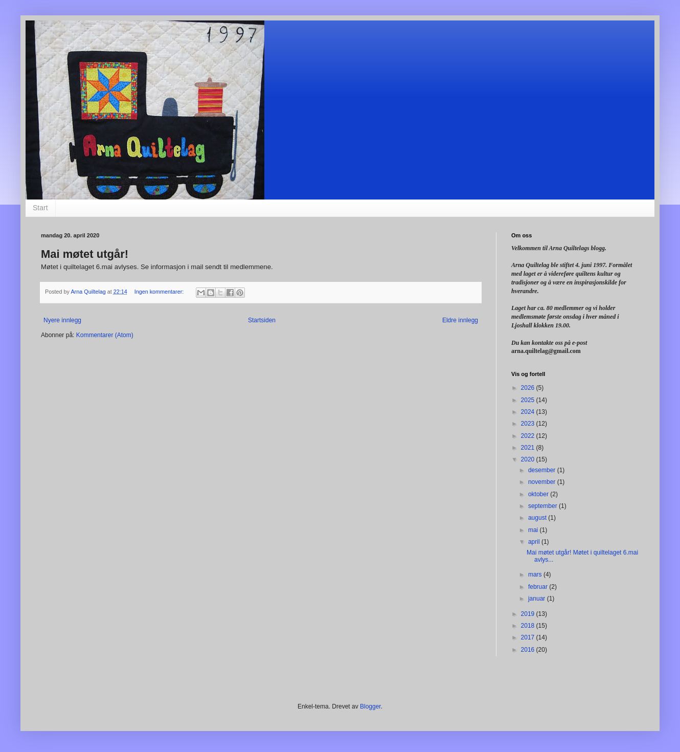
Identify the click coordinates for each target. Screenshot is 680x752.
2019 (528, 613)
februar (538, 586)
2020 (528, 459)
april (534, 541)
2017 (528, 637)
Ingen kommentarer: (160, 292)
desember (542, 470)
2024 (528, 411)
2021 (528, 447)
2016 (528, 649)
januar (537, 598)
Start (40, 208)
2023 (528, 423)
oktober (539, 494)
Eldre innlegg (460, 320)
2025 (528, 400)
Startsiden (262, 320)
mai (534, 530)
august (538, 517)
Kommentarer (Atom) (104, 335)
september (543, 506)
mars (535, 574)
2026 (528, 387)
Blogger (370, 706)
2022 (528, 435)
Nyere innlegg (62, 320)
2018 (528, 625)
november (542, 481)
